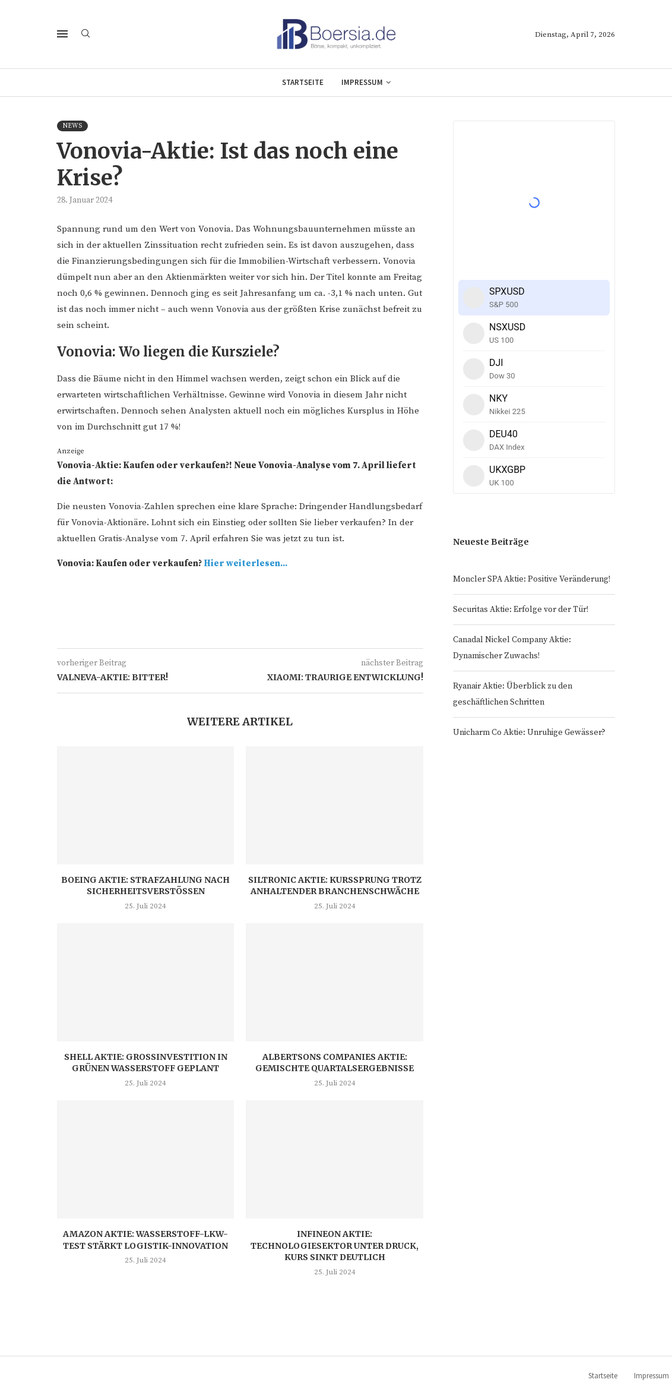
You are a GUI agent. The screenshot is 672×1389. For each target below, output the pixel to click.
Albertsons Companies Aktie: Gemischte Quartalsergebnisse (334, 1063)
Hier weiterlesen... (245, 563)
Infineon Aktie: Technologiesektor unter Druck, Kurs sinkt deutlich (335, 1245)
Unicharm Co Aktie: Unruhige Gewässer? (529, 732)
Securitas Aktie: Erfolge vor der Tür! (520, 609)
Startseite (303, 82)
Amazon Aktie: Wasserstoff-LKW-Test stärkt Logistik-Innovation (145, 1240)
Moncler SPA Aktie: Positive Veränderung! (531, 579)
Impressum (362, 82)
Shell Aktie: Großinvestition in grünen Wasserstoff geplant (145, 1063)
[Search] (85, 34)
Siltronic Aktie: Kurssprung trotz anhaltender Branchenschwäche (334, 886)
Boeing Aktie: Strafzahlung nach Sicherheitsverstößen (145, 886)
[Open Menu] (62, 34)
